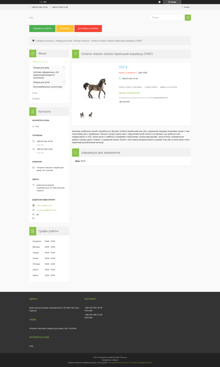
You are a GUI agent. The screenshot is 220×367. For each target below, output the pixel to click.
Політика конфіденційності (141, 363)
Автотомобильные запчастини (47, 87)
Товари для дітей (64, 41)
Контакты (65, 28)
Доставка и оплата (88, 28)
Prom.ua (123, 357)
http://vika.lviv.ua (44, 205)
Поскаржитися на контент (118, 363)
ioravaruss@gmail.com (46, 210)
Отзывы (36, 98)
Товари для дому (41, 68)
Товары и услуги (42, 28)
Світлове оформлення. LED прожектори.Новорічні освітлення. (46, 75)
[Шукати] (188, 18)
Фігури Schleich (81, 41)
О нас (35, 93)
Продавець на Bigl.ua (110, 360)
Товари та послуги (45, 41)
